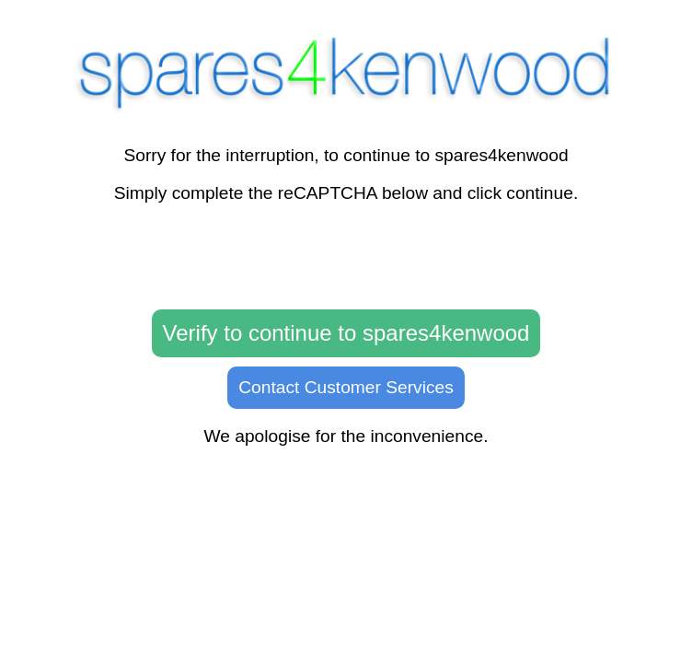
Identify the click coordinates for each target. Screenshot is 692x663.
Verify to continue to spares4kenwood (346, 332)
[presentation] (346, 257)
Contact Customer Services (346, 387)
